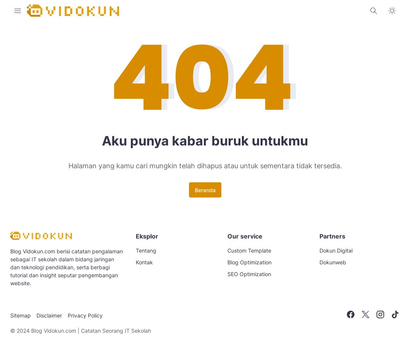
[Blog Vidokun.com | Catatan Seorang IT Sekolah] (41, 237)
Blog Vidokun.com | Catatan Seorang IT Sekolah (91, 330)
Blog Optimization (249, 262)
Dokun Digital (336, 250)
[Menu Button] (17, 10)
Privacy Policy (85, 315)
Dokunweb (332, 262)
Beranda (205, 190)
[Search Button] (373, 10)
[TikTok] (395, 314)
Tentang (146, 250)
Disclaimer (49, 315)
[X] (365, 314)
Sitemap (20, 315)
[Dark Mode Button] (392, 10)
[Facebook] (350, 314)
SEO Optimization (249, 274)
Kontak (144, 262)
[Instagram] (380, 314)
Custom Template (249, 250)
